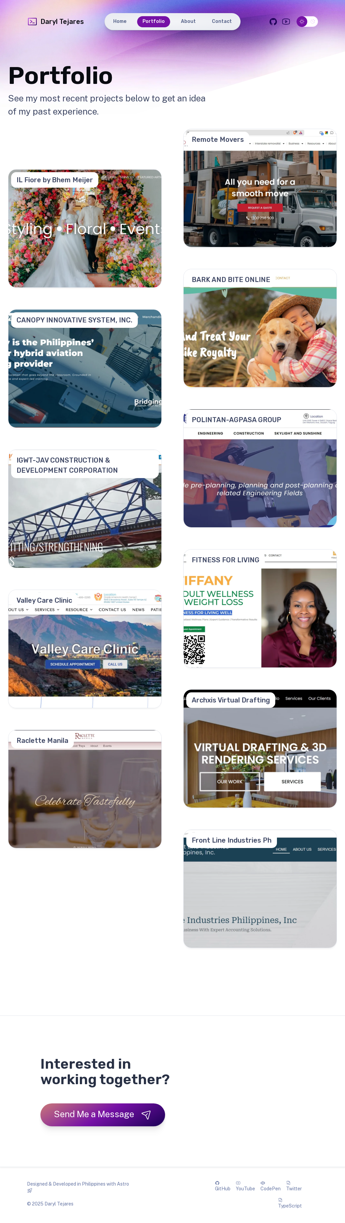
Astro (123, 1184)
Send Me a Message (103, 1114)
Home (119, 21)
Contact (222, 21)
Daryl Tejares (55, 21)
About (188, 21)
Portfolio (154, 21)
